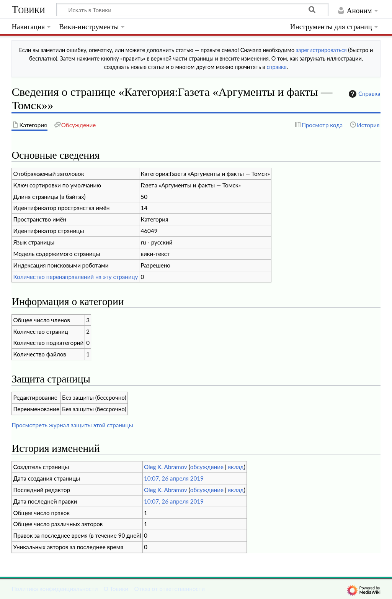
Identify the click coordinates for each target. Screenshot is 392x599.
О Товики (116, 588)
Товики (28, 9)
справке (276, 67)
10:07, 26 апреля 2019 (174, 478)
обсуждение (207, 466)
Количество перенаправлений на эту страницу (75, 276)
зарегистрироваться (321, 50)
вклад (236, 466)
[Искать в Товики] (192, 9)
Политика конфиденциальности (54, 588)
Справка (364, 94)
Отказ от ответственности (169, 588)
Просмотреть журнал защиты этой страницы (72, 425)
